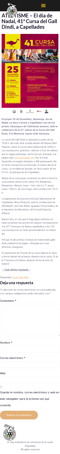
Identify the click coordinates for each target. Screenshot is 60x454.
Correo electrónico (12, 358)
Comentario (8, 300)
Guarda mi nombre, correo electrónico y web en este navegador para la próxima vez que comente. (29, 399)
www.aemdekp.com (24, 158)
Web (2, 373)
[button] (43, 5)
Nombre (6, 342)
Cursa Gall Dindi (20, 277)
